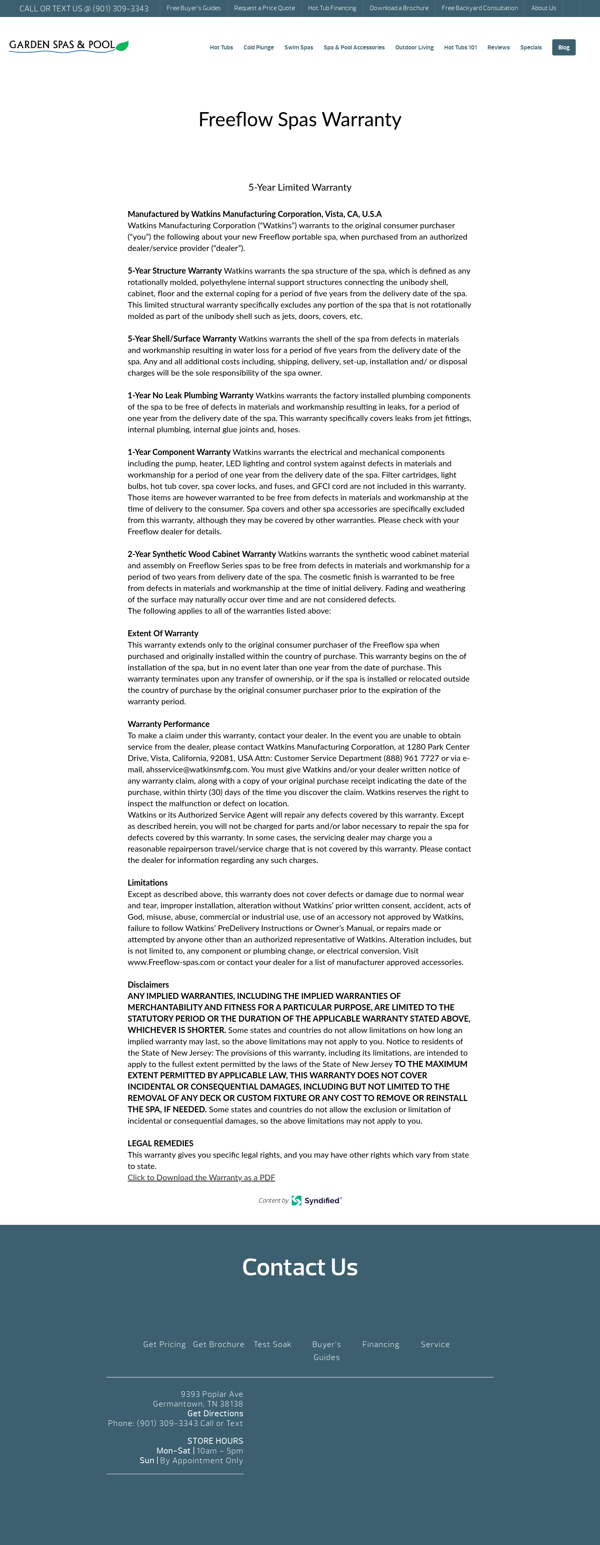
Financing (381, 1344)
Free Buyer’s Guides (194, 8)
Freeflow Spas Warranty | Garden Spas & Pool (68, 47)
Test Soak (273, 1344)
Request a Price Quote (264, 8)
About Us (543, 8)
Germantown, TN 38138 (198, 1404)
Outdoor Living (414, 47)
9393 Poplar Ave (212, 1394)
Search (572, 8)
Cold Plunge (259, 47)
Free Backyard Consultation (480, 8)
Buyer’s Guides (326, 1350)
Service (435, 1344)
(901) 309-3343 (167, 1423)
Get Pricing (164, 1344)
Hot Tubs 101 (460, 47)
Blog (564, 47)
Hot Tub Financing (332, 8)
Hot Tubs (221, 47)
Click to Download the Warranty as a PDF (202, 1177)
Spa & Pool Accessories (354, 47)
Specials (531, 47)
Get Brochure (219, 1344)
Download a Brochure (399, 8)
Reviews (499, 47)
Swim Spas (298, 47)
